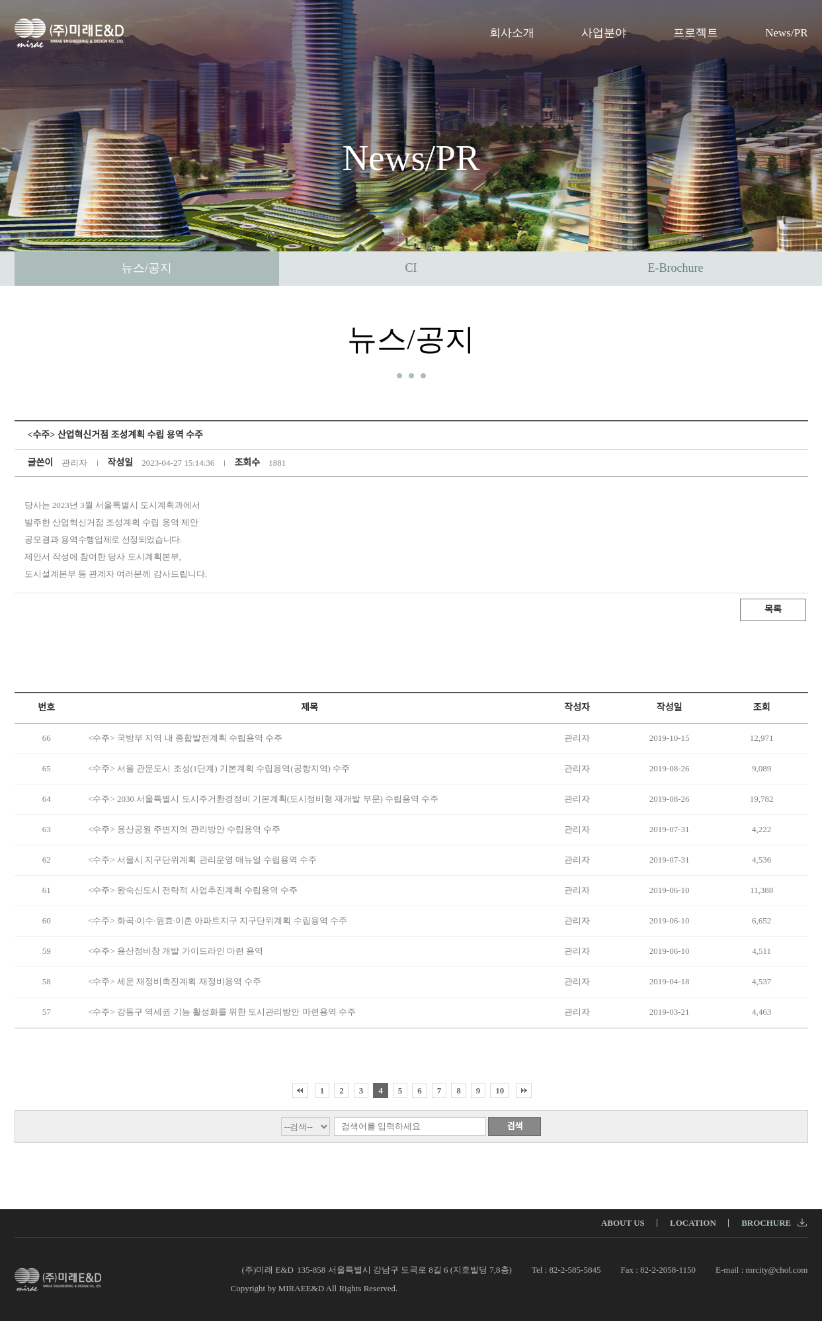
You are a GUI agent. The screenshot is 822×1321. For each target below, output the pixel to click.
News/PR (786, 32)
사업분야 (603, 32)
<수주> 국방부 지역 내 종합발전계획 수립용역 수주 (185, 738)
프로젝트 (695, 32)
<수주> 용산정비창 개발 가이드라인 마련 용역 (175, 951)
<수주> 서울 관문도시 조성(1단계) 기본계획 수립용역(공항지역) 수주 (219, 768)
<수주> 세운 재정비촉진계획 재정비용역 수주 (174, 981)
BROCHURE (773, 1223)
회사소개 (511, 32)
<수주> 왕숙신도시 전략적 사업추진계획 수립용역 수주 (193, 890)
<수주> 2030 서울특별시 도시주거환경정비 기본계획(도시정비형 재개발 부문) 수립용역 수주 (263, 799)
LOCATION (693, 1223)
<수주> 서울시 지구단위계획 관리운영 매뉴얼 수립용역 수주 (202, 860)
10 (499, 1090)
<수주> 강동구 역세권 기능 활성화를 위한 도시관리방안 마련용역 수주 (222, 1012)
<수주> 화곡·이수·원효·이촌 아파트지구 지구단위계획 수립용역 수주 (217, 920)
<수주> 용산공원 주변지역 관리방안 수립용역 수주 (184, 829)
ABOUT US (623, 1223)
